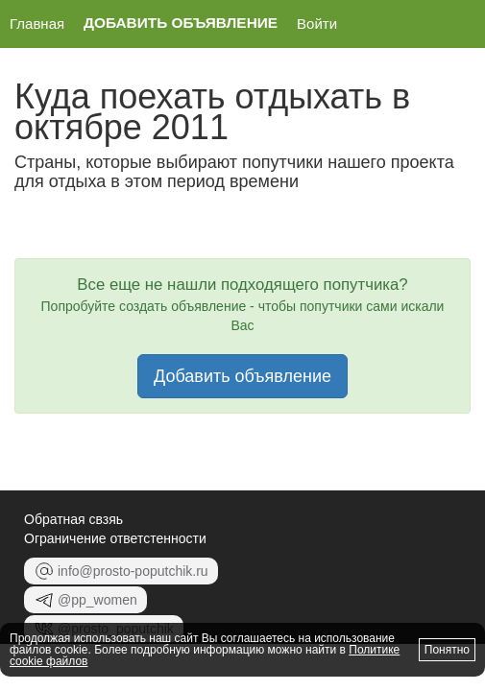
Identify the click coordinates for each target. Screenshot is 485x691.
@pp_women (85, 599)
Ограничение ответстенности (115, 538)
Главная (37, 23)
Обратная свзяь (73, 519)
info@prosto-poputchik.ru (121, 571)
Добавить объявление (181, 23)
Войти (317, 23)
